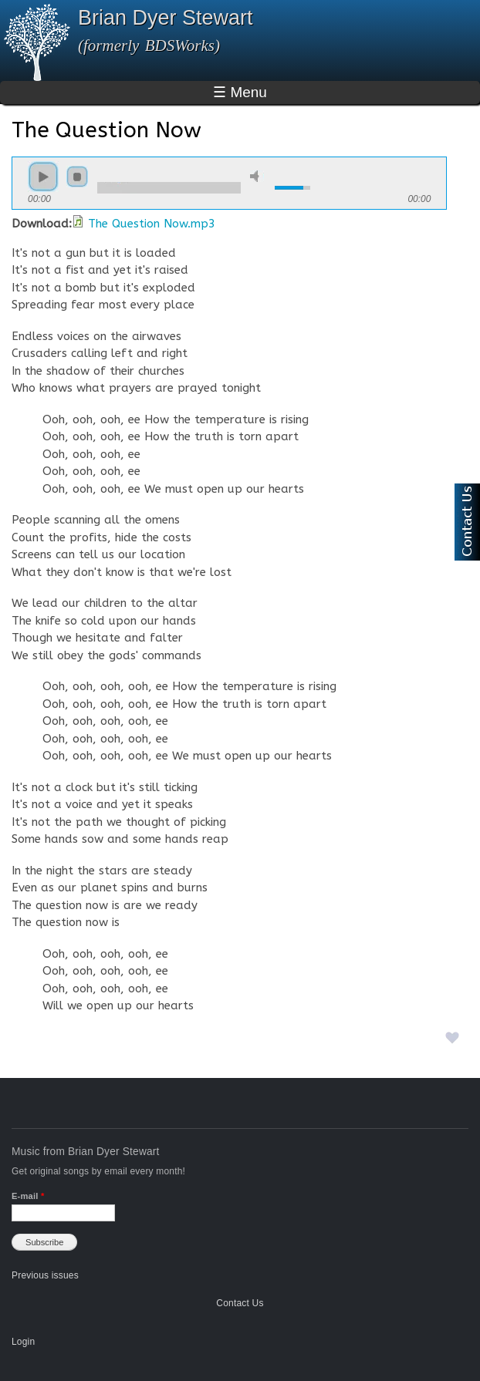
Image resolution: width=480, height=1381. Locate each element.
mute (257, 176)
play (43, 176)
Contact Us (239, 1303)
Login (23, 1341)
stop (77, 176)
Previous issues (45, 1275)
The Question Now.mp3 (151, 224)
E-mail (28, 1196)
